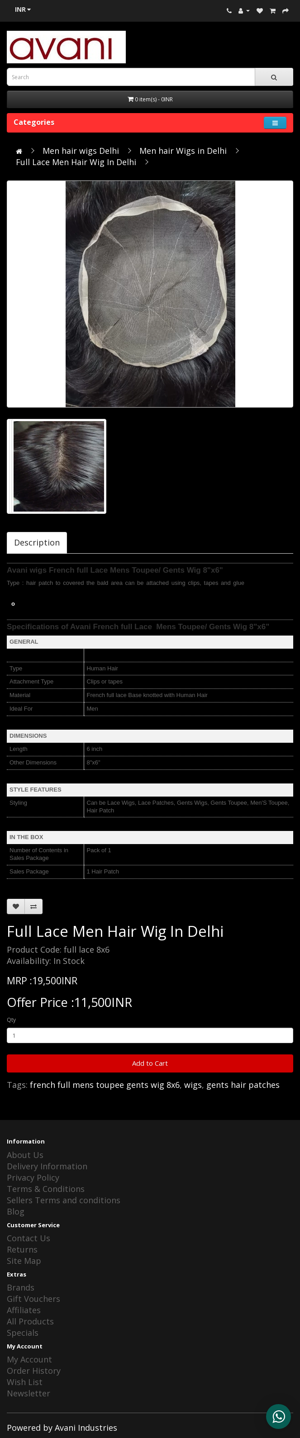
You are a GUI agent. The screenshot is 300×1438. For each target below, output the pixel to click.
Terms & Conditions (46, 1188)
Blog (15, 1211)
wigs (193, 1084)
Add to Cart (150, 1063)
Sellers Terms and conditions (63, 1200)
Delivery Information (47, 1166)
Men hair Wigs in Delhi (183, 150)
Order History (34, 1370)
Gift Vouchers (33, 1298)
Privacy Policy (33, 1177)
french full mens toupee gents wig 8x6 (105, 1084)
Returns (22, 1249)
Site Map (24, 1260)
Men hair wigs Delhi (81, 150)
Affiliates (24, 1310)
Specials (22, 1332)
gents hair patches (243, 1084)
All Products (30, 1321)
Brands (20, 1287)
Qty (11, 1020)
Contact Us (28, 1238)
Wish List (25, 1381)
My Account (29, 1359)
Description (37, 542)
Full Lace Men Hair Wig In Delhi (76, 162)
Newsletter (28, 1393)
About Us (25, 1154)
